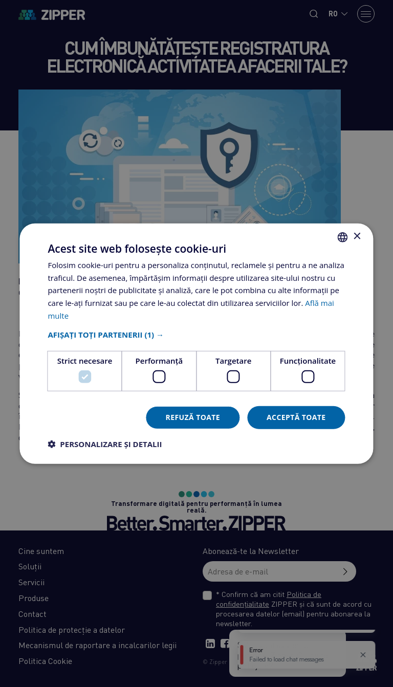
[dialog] (196, 343)
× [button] (357, 236)
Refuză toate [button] (193, 417)
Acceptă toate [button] (296, 417)
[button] (196, 334)
